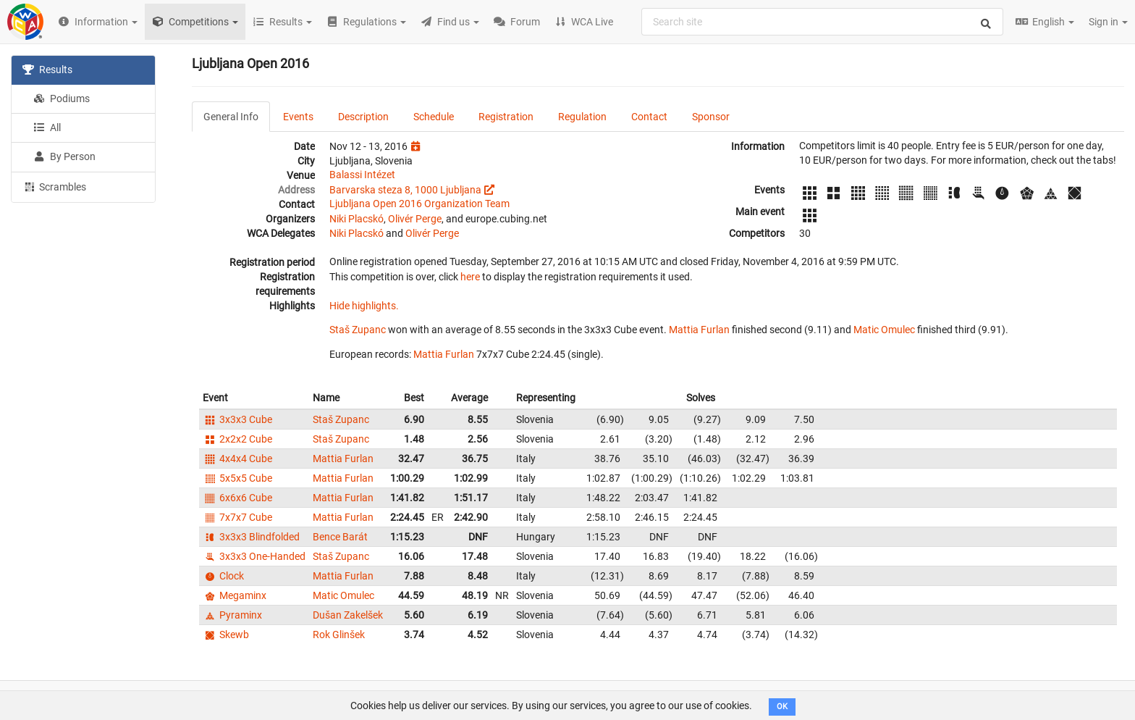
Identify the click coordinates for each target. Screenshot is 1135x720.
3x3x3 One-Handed (254, 556)
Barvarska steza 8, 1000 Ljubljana (405, 190)
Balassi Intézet (362, 174)
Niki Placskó (356, 219)
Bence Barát (340, 537)
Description (363, 116)
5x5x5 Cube (237, 478)
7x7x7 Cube (237, 517)
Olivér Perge (415, 219)
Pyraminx (232, 615)
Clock (223, 576)
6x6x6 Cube (237, 497)
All (47, 127)
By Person (64, 156)
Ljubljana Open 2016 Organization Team (419, 203)
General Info (230, 116)
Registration (505, 116)
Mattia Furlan (699, 329)
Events (298, 116)
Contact (649, 116)
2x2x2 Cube (237, 439)
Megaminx (234, 595)
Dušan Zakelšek (348, 615)
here (470, 276)
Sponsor (711, 116)
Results (47, 69)
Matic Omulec (884, 329)
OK (782, 706)
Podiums (61, 98)
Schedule (433, 116)
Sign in (1108, 22)
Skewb (226, 634)
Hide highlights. (364, 305)
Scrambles (54, 186)
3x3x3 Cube (237, 419)
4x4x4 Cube (237, 458)
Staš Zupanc (357, 329)
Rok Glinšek (339, 634)
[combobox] (822, 21)
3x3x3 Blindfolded (251, 537)
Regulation (582, 116)
